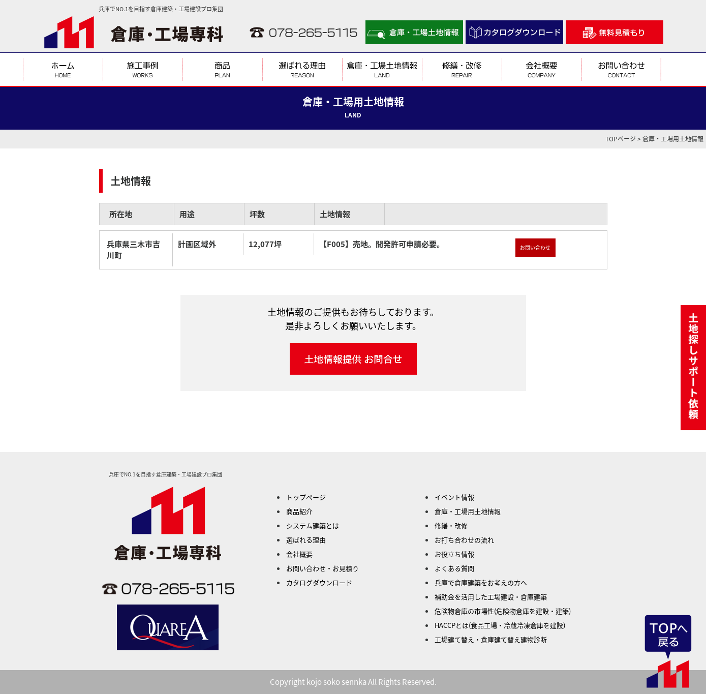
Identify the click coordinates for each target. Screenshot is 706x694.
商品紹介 (299, 511)
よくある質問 (454, 568)
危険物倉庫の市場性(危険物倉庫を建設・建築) (503, 611)
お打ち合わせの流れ (464, 540)
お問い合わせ (535, 247)
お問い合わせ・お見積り (322, 568)
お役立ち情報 (454, 554)
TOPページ (620, 138)
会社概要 (299, 554)
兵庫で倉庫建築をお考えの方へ (481, 582)
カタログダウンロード (319, 582)
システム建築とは (312, 525)
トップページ (306, 497)
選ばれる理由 (306, 540)
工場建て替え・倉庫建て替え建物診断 (491, 639)
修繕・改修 (451, 525)
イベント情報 (454, 497)
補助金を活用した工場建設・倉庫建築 (491, 596)
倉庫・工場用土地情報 (468, 511)
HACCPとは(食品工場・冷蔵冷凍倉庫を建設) (500, 625)
